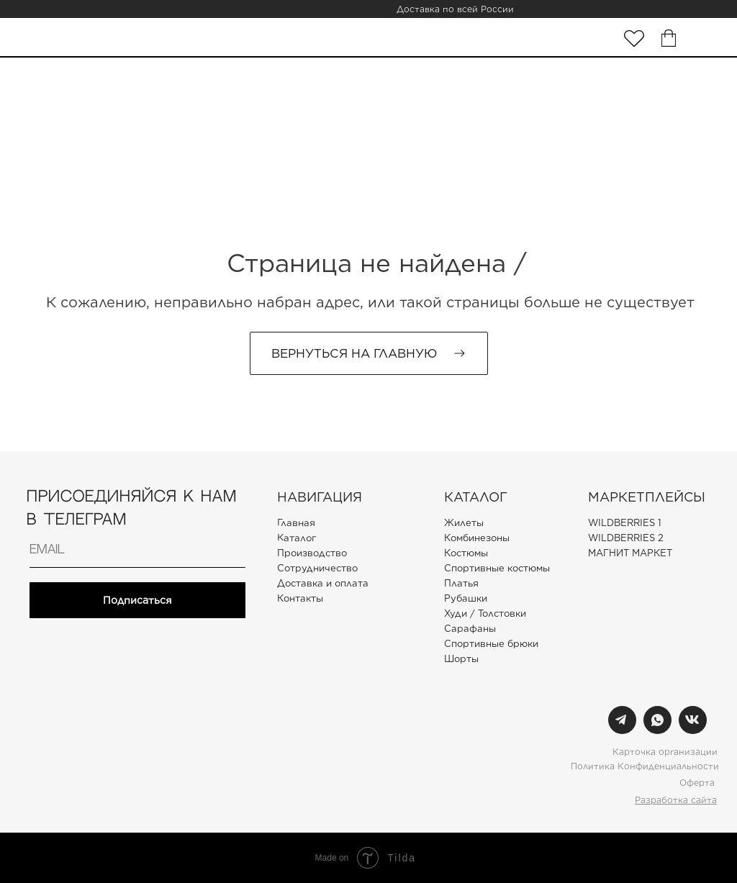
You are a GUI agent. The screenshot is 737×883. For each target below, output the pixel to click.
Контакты (300, 598)
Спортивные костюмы (497, 568)
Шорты (461, 658)
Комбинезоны (477, 538)
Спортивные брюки (491, 643)
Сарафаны (470, 628)
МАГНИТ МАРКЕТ (630, 553)
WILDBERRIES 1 (624, 522)
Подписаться (137, 600)
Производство (312, 553)
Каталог (296, 537)
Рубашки (465, 598)
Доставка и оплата (322, 583)
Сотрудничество (317, 568)
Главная (296, 522)
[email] (137, 550)
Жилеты (464, 522)
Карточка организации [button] (665, 751)
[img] (634, 38)
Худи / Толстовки (485, 613)
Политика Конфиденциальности (645, 766)
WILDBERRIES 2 (626, 538)
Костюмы (466, 553)
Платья (461, 583)
